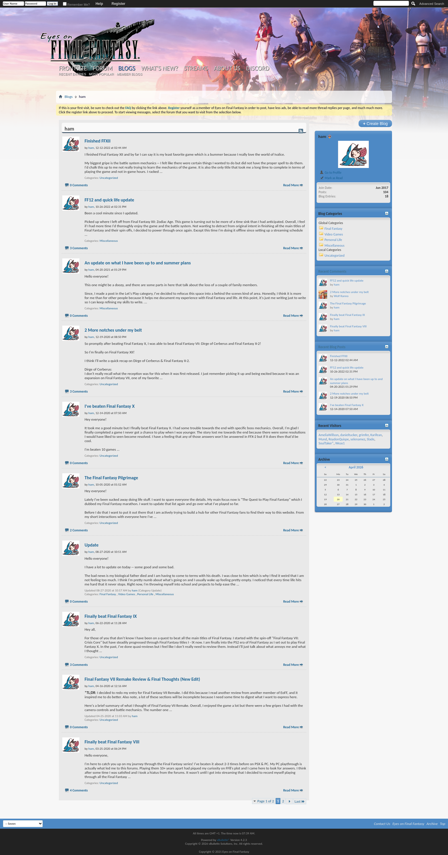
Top (442, 824)
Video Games (126, 594)
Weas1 (340, 443)
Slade (370, 439)
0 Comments (79, 185)
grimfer (364, 435)
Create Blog (375, 123)
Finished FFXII (98, 141)
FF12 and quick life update (109, 200)
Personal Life (145, 594)
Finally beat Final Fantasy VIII (112, 742)
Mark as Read (331, 178)
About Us (227, 68)
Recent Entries (72, 74)
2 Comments (79, 530)
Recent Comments (332, 271)
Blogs (126, 68)
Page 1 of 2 (265, 801)
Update (92, 545)
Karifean (376, 435)
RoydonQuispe (339, 439)
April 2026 (356, 467)
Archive (432, 824)
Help (99, 4)
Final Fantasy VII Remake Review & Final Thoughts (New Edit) (142, 679)
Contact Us (382, 824)
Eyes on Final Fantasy (408, 824)
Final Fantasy (108, 594)
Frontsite (73, 68)
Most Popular (101, 74)
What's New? (159, 68)
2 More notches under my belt (113, 330)
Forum (102, 68)
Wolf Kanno (341, 296)
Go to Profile (330, 173)
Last (300, 801)
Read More (291, 185)
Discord (257, 68)
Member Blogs (129, 74)
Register (118, 4)
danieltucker (348, 435)
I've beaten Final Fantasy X (110, 406)
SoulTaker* (326, 443)
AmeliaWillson (329, 435)
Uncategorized (109, 178)
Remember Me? (76, 4)
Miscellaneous (109, 241)
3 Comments (79, 248)
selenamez (358, 439)
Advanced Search (431, 3)
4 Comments (79, 790)
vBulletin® (223, 840)
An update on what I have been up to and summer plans (138, 263)
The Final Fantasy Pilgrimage (111, 477)
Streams (196, 68)
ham (134, 590)
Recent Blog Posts (331, 347)
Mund (323, 439)
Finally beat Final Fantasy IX (111, 616)
